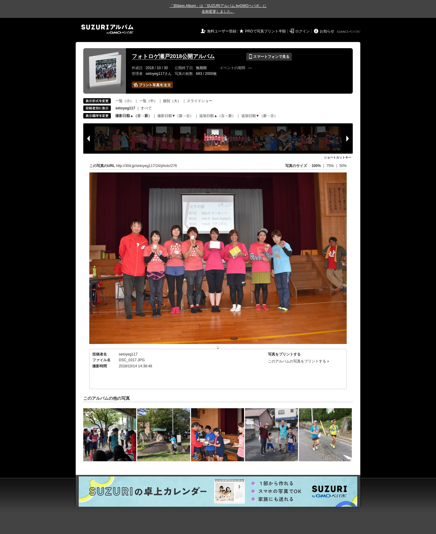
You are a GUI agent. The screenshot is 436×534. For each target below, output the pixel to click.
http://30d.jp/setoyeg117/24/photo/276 (146, 166)
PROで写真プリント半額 (265, 31)
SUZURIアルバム (107, 29)
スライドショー (199, 101)
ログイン (302, 31)
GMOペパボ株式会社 (349, 32)
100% (316, 166)
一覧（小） (124, 101)
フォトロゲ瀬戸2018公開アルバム (173, 56)
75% (330, 166)
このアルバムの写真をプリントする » (298, 361)
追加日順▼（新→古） (259, 116)
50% (343, 166)
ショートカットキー (337, 157)
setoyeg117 (128, 354)
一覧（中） (148, 101)
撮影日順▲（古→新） (133, 116)
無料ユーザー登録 (221, 31)
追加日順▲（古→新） (217, 116)
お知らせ (327, 31)
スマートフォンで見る (269, 57)
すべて (146, 108)
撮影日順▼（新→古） (175, 116)
